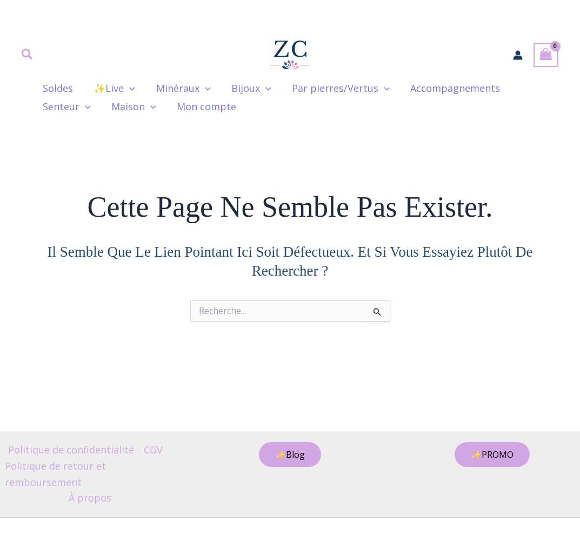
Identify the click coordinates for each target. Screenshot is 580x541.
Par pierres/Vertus (335, 88)
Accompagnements (448, 88)
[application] (128, 88)
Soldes (57, 88)
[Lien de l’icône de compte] (518, 55)
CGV (153, 449)
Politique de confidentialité (71, 449)
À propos (90, 497)
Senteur (66, 106)
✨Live (113, 88)
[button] (28, 55)
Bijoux (247, 88)
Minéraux (180, 88)
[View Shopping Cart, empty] (546, 55)
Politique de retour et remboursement (55, 474)
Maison (132, 106)
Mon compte (204, 106)
